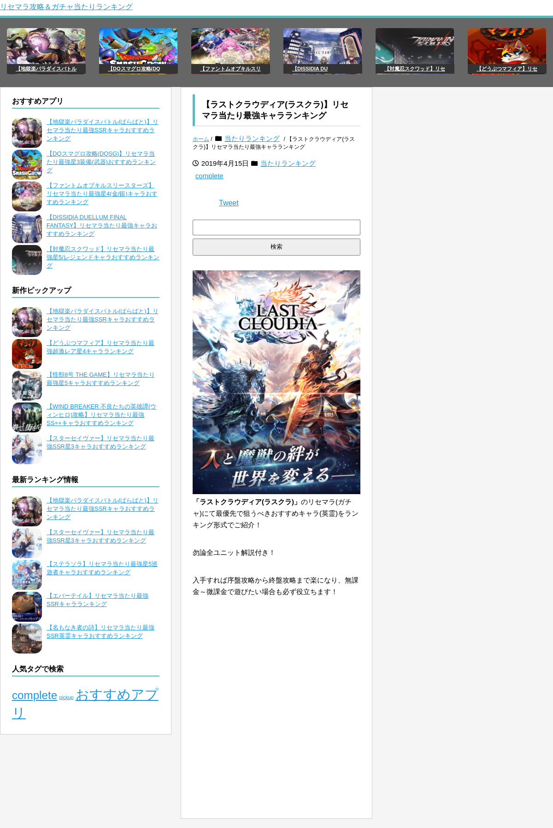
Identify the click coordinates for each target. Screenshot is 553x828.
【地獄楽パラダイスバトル (46, 68)
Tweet (229, 203)
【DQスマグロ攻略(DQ (134, 68)
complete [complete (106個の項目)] (34, 695)
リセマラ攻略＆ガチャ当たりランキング (66, 7)
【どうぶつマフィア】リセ (507, 68)
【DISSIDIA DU (310, 68)
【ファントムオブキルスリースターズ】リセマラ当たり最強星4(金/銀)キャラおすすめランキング (102, 193)
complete (209, 176)
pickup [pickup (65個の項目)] (66, 697)
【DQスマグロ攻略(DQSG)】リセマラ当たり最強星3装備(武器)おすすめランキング (101, 162)
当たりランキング (252, 138)
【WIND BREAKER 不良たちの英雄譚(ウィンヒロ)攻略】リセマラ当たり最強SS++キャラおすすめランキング (101, 414)
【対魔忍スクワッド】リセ (414, 68)
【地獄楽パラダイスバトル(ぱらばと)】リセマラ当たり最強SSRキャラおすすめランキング (103, 130)
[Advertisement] (276, 746)
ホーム (201, 139)
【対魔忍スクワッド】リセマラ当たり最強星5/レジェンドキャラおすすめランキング (103, 257)
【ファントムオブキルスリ (230, 68)
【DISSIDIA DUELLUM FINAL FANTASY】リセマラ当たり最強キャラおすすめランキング (102, 225)
